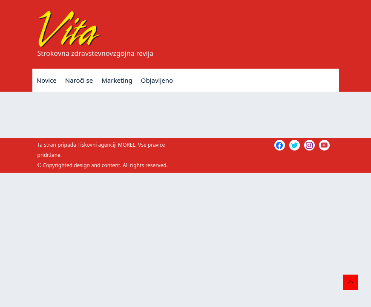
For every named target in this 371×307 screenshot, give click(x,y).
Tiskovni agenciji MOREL (106, 144)
